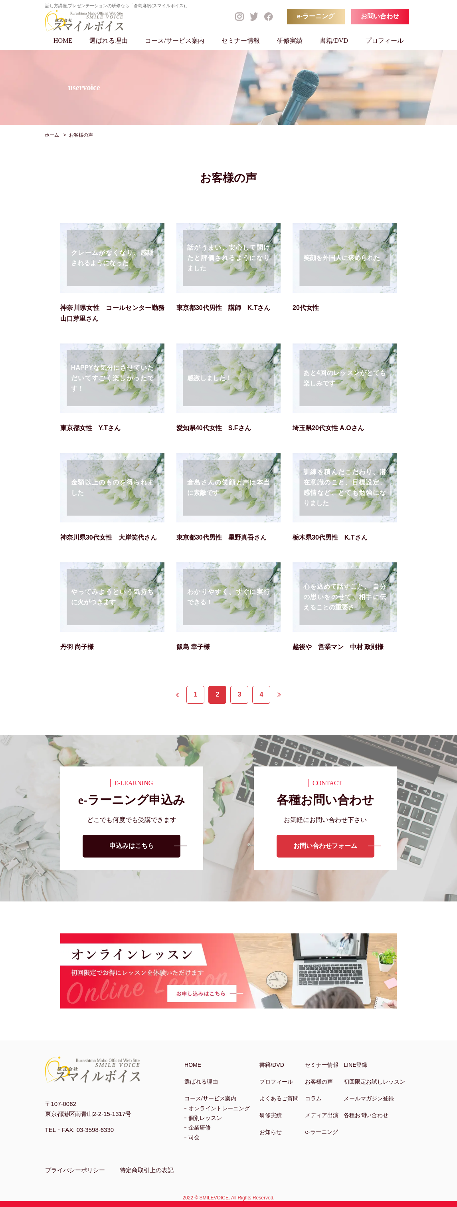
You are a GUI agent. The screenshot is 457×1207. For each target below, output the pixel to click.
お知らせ (270, 1132)
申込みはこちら (131, 846)
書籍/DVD (334, 40)
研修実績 (290, 40)
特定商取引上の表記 (147, 1170)
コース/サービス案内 (174, 40)
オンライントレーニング (219, 1108)
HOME (62, 40)
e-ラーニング (315, 16)
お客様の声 (319, 1081)
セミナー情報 (241, 40)
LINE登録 (355, 1065)
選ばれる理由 (108, 40)
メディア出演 (321, 1115)
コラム (313, 1098)
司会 (194, 1137)
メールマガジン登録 (369, 1098)
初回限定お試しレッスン (374, 1081)
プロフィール (384, 40)
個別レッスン (205, 1118)
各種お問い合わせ (366, 1115)
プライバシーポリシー (75, 1170)
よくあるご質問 (279, 1098)
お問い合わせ (380, 16)
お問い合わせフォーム (325, 846)
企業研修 (199, 1127)
